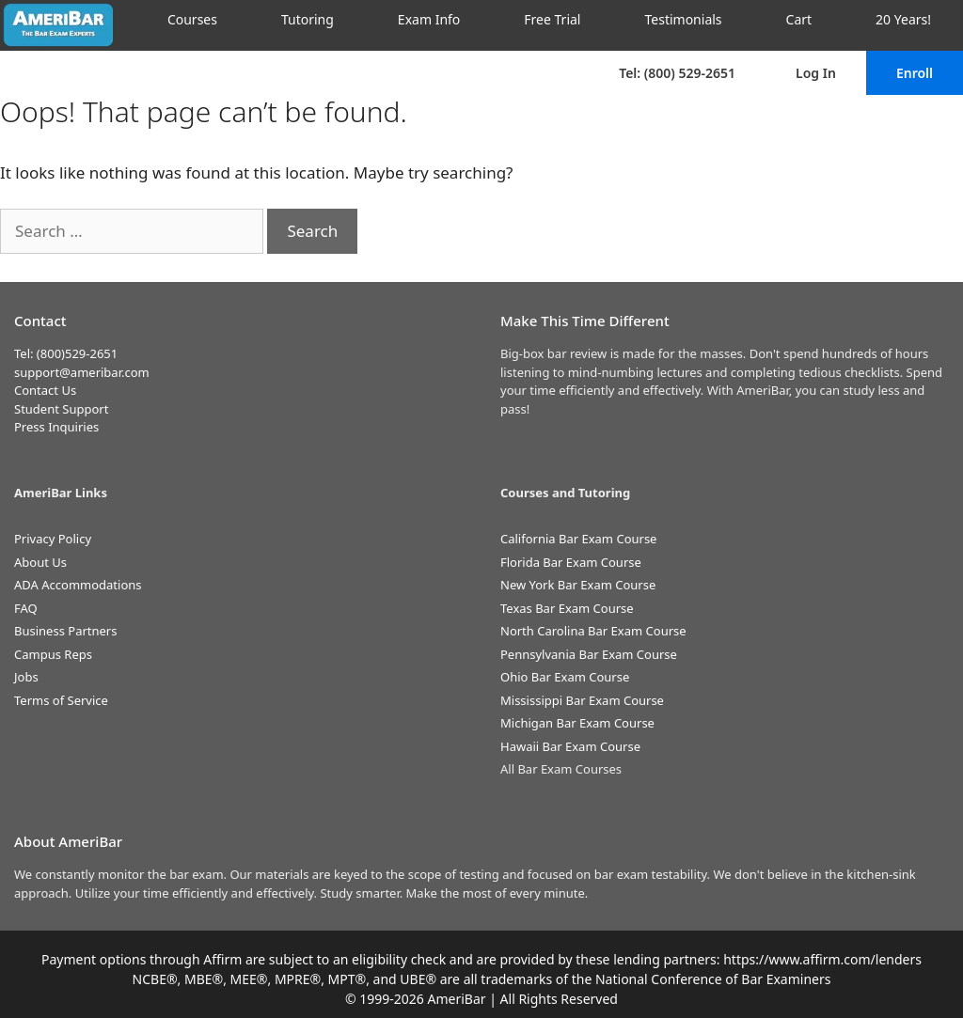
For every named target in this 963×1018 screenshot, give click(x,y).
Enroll (914, 73)
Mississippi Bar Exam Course (582, 700)
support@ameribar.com (82, 372)
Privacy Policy (52, 538)
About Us (40, 562)
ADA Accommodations (78, 584)
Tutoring (307, 19)
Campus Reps (53, 654)
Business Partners (65, 630)
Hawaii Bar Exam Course (570, 746)
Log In (816, 73)
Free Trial (552, 19)
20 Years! (903, 19)
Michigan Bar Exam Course (577, 722)
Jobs (26, 676)
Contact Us (45, 390)
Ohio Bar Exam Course (564, 676)
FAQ (26, 608)
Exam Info (429, 19)
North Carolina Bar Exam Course (593, 630)
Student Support (61, 408)
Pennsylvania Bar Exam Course (588, 654)
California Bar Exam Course (578, 538)
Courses (192, 19)
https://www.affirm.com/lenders (822, 959)
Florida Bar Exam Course (570, 562)
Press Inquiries (56, 426)
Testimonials (682, 19)
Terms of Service (61, 700)
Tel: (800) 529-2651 (677, 73)
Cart (799, 19)
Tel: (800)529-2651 (66, 353)
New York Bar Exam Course (577, 584)
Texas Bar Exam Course (567, 608)
